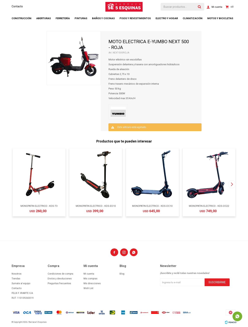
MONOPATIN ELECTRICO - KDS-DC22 (209, 205)
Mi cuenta (89, 273)
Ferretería (63, 18)
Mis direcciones (92, 283)
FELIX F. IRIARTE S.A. (22, 293)
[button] (231, 184)
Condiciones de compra (60, 273)
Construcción (21, 18)
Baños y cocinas (103, 18)
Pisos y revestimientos (135, 18)
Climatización (192, 18)
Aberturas (43, 18)
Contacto (17, 6)
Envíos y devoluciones (60, 278)
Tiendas (16, 278)
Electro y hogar (167, 18)
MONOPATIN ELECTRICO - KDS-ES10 (96, 205)
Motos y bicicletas (220, 18)
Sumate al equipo (21, 283)
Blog (122, 273)
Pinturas (81, 18)
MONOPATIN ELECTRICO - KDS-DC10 (152, 205)
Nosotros (17, 273)
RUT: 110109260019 (23, 298)
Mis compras (90, 278)
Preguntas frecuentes (59, 283)
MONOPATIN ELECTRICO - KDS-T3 (39, 205)
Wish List (88, 288)
